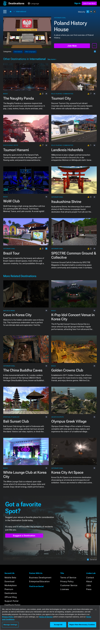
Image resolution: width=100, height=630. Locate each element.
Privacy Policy (66, 581)
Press (89, 589)
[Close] (96, 609)
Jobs (88, 585)
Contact (90, 577)
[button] (17, 3)
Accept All (58, 625)
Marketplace (11, 585)
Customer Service (68, 585)
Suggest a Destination (24, 535)
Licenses (64, 589)
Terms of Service (68, 577)
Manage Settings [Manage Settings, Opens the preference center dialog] (10, 625)
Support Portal (11, 601)
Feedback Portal (12, 605)
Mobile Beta (10, 577)
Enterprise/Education (39, 581)
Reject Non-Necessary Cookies (82, 625)
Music (5, 93)
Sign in (77, 3)
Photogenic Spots (10, 145)
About (89, 581)
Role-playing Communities (62, 93)
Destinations (11, 593)
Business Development (40, 577)
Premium (9, 589)
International (21, 11)
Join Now (72, 46)
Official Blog (11, 597)
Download (9, 581)
